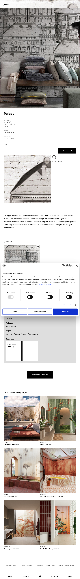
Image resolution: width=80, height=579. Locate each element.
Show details (68, 305)
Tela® (6, 127)
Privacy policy (45, 284)
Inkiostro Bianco (9, 138)
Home (4, 2)
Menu (10, 576)
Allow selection (40, 311)
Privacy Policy (38, 565)
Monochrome (33, 334)
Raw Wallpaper (9, 123)
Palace (26, 2)
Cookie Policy (50, 565)
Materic (18, 334)
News (70, 576)
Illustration (9, 334)
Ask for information (67, 151)
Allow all (65, 311)
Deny (15, 311)
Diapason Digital (68, 565)
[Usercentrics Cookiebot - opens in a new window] (63, 265)
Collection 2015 (21, 2)
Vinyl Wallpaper (9, 121)
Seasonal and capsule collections (11, 2)
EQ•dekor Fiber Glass (11, 125)
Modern (24, 334)
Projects (26, 576)
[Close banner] (77, 266)
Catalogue (54, 576)
